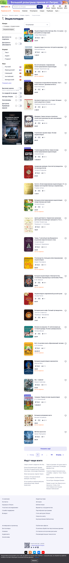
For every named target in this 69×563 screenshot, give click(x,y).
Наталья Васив (39, 331)
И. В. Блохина (38, 345)
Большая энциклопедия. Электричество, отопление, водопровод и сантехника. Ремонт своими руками (49, 277)
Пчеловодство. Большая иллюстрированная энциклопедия (48, 259)
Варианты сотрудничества (44, 507)
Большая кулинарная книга (43, 415)
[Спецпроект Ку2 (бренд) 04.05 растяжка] (34, 2)
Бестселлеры (6, 528)
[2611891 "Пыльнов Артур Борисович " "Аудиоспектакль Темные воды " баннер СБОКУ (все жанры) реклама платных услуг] (12, 128)
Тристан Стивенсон (40, 312)
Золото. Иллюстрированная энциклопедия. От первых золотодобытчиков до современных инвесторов (49, 185)
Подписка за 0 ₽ (6, 11)
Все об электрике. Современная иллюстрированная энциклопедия (45, 65)
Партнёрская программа (44, 510)
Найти (40, 7)
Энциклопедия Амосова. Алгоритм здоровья (48, 47)
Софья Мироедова (40, 35)
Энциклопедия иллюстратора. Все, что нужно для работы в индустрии (48, 32)
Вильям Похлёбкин (40, 417)
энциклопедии (8, 29)
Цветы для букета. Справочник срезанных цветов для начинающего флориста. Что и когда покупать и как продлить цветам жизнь (48, 219)
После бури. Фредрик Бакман (55, 480)
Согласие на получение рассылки (46, 531)
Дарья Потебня (39, 120)
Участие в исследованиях (10, 507)
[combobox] (24, 6)
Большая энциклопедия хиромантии (46, 361)
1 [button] (37, 455)
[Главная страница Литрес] (5, 6)
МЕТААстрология (40, 432)
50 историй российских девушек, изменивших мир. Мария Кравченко (34, 483)
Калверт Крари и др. (40, 222)
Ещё (56, 11)
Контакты (5, 502)
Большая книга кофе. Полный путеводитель (48, 310)
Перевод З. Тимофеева (41, 315)
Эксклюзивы (6, 537)
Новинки (24, 11)
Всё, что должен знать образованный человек (49, 343)
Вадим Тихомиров (40, 262)
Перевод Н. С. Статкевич (42, 224)
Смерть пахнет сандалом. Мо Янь (34, 464)
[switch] (20, 38)
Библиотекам (40, 505)
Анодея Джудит (39, 242)
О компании (6, 499)
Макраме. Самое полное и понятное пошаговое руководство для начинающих (48, 117)
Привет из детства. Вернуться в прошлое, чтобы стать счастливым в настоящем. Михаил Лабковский (55, 485)
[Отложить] (65, 31)
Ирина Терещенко (40, 434)
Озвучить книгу (41, 516)
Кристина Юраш (39, 86)
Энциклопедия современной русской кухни (48, 293)
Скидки (42, 11)
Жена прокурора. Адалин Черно (33, 474)
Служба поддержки (8, 510)
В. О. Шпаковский (39, 399)
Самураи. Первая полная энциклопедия (47, 397)
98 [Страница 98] (52, 455)
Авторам (39, 502)
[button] (60, 455)
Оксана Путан (38, 296)
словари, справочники (10, 26)
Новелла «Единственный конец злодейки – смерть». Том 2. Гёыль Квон (56, 472)
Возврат (4, 513)
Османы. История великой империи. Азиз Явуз (32, 477)
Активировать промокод (10, 525)
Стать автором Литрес (43, 513)
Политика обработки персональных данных (49, 528)
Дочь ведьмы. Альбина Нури (54, 477)
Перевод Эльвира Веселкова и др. (45, 104)
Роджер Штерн (39, 188)
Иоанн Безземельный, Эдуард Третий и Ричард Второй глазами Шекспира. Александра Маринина (34, 469)
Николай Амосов (39, 49)
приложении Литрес (38, 545)
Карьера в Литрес (7, 505)
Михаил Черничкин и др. (42, 69)
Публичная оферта (42, 525)
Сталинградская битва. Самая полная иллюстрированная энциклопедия (46, 151)
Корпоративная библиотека (45, 519)
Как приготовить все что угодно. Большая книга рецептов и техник (47, 101)
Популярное (33, 11)
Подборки (50, 11)
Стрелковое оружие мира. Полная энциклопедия (45, 133)
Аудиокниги (6, 534)
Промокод (16, 11)
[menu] (37, 24)
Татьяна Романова (40, 170)
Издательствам (40, 499)
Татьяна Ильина (39, 204)
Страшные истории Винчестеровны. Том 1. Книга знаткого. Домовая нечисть (47, 83)
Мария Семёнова (39, 382)
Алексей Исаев (39, 154)
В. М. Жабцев (38, 280)
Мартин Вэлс (38, 363)
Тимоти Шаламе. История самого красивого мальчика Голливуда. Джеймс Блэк (56, 466)
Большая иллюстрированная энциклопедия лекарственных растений (48, 201)
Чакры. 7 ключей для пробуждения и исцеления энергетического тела (46, 239)
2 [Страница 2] (42, 455)
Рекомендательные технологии (46, 534)
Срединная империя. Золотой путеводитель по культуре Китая (48, 167)
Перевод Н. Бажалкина (41, 244)
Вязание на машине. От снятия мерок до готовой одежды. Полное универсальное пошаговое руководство (47, 328)
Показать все (6, 83)
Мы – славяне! (38, 380)
